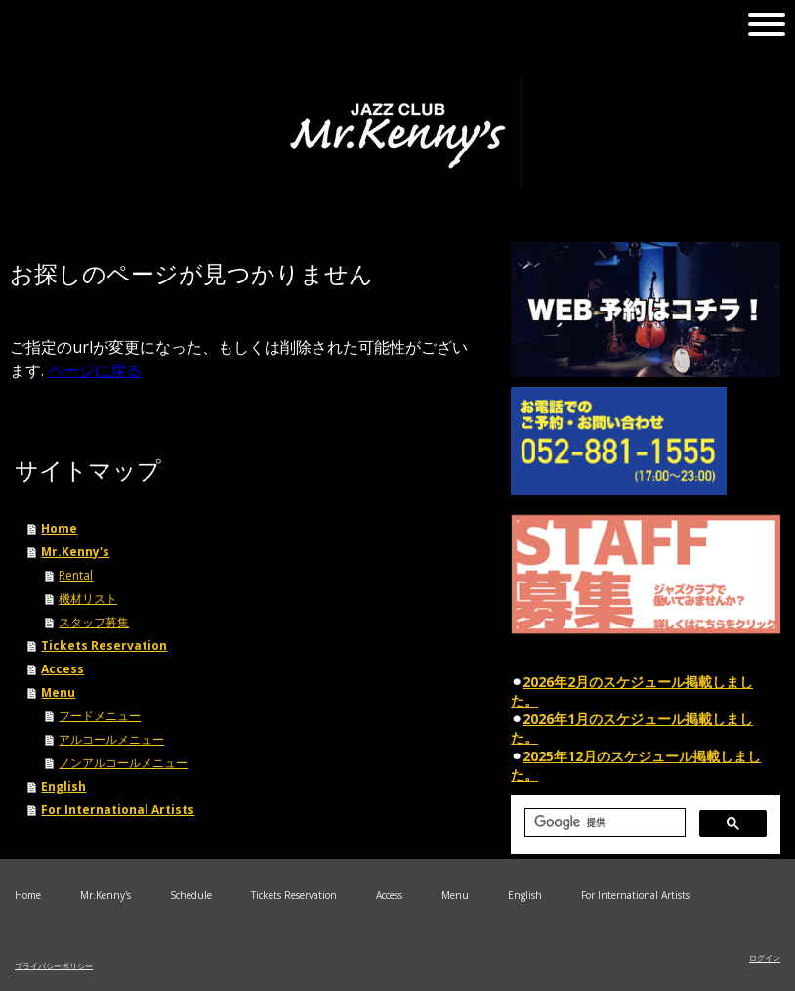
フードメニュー (100, 716)
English (63, 786)
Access (62, 669)
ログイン (764, 957)
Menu (58, 692)
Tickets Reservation (104, 645)
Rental (76, 575)
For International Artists (117, 809)
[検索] (603, 822)
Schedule (191, 895)
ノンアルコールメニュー (123, 762)
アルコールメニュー (111, 739)
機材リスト (88, 598)
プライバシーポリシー (54, 965)
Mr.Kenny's (75, 551)
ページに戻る (95, 370)
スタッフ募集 (94, 622)
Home (59, 528)
